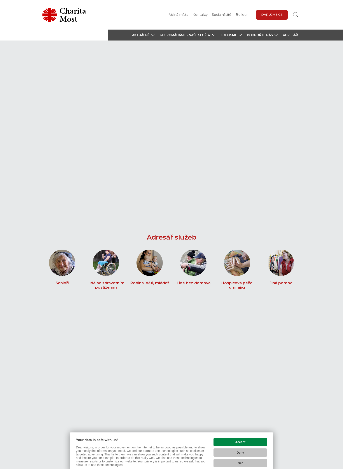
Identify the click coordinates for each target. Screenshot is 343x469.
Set (240, 455)
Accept (240, 434)
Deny (240, 444)
